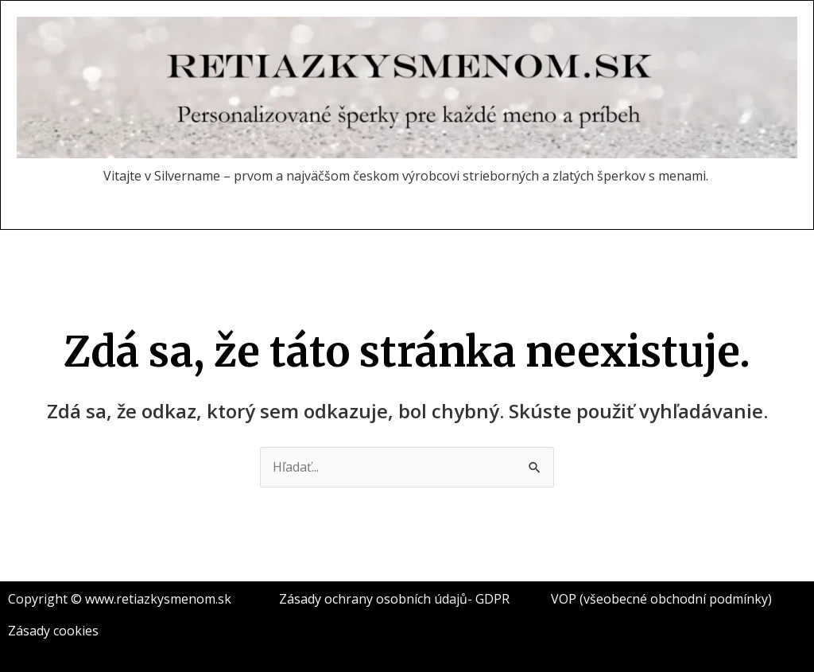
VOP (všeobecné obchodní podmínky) (661, 599)
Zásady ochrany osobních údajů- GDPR (394, 599)
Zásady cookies (53, 630)
